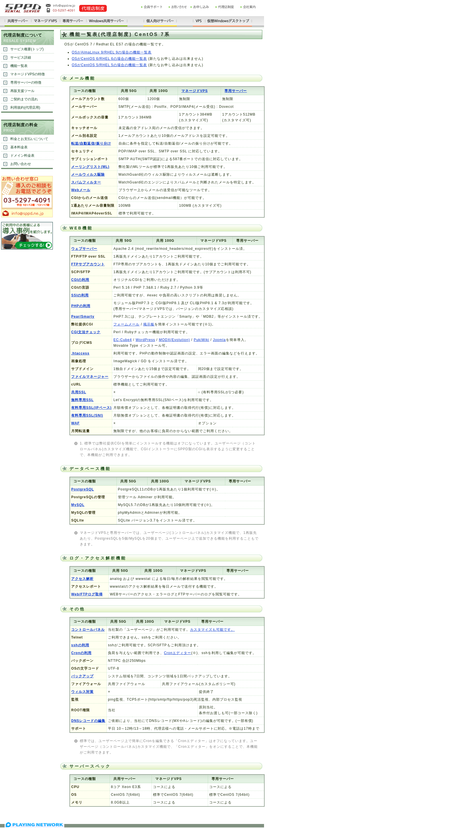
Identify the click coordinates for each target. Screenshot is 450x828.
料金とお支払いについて (29, 139)
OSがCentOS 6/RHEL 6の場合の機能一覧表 (109, 59)
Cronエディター (177, 653)
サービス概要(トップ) (27, 49)
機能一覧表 (19, 66)
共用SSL (78, 392)
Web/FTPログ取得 (87, 594)
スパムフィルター (86, 182)
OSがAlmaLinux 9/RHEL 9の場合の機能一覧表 (112, 52)
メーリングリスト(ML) (90, 167)
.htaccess (80, 353)
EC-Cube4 (122, 340)
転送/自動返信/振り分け (91, 143)
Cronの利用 (81, 653)
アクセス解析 (82, 579)
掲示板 (148, 324)
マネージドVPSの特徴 (27, 74)
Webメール (80, 190)
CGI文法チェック (85, 332)
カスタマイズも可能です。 (212, 630)
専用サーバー (235, 91)
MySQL (77, 505)
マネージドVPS (194, 91)
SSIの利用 (80, 295)
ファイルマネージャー (89, 377)
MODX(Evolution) (174, 340)
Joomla (219, 340)
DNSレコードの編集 (88, 721)
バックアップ (82, 676)
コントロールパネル (88, 630)
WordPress (145, 340)
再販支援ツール (22, 91)
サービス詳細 (20, 57)
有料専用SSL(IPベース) (91, 408)
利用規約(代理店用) (25, 108)
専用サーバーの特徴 (25, 82)
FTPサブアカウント (88, 264)
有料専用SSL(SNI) (87, 415)
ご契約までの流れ (24, 99)
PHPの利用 (80, 306)
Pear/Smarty (82, 317)
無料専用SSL (82, 400)
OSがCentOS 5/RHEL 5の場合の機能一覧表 (109, 65)
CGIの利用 (80, 280)
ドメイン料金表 (22, 156)
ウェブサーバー (84, 249)
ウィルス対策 (82, 692)
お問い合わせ (20, 164)
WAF (75, 423)
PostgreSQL (82, 489)
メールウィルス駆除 (88, 174)
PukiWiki (201, 340)
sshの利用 (80, 645)
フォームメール (126, 324)
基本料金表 (19, 147)
